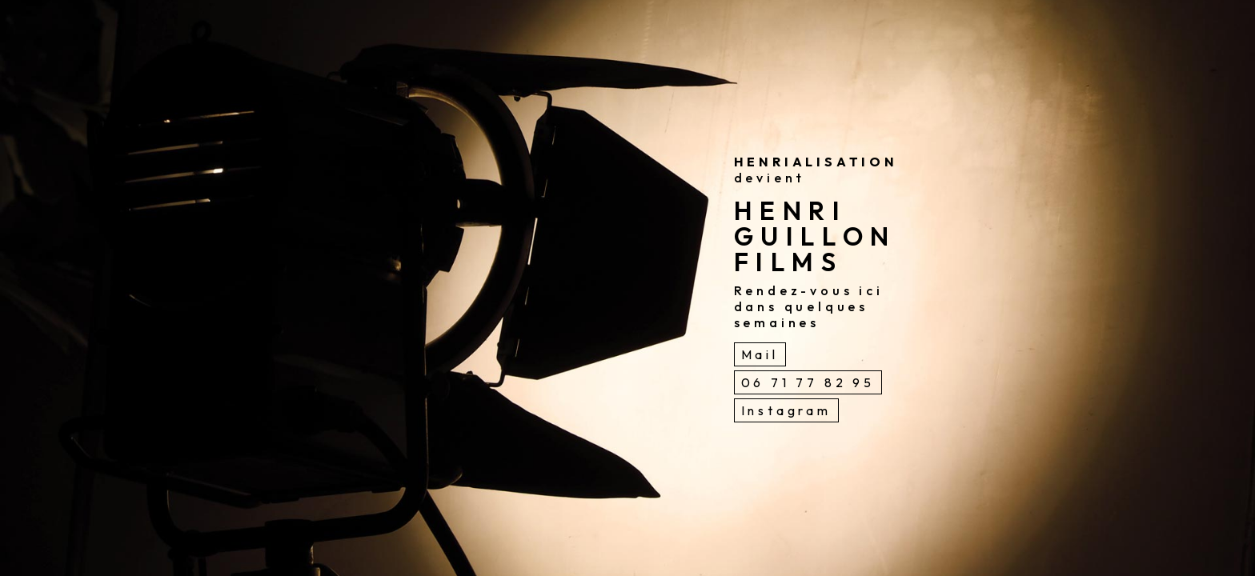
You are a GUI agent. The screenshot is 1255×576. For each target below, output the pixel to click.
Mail (760, 354)
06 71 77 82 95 (808, 382)
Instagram (786, 410)
